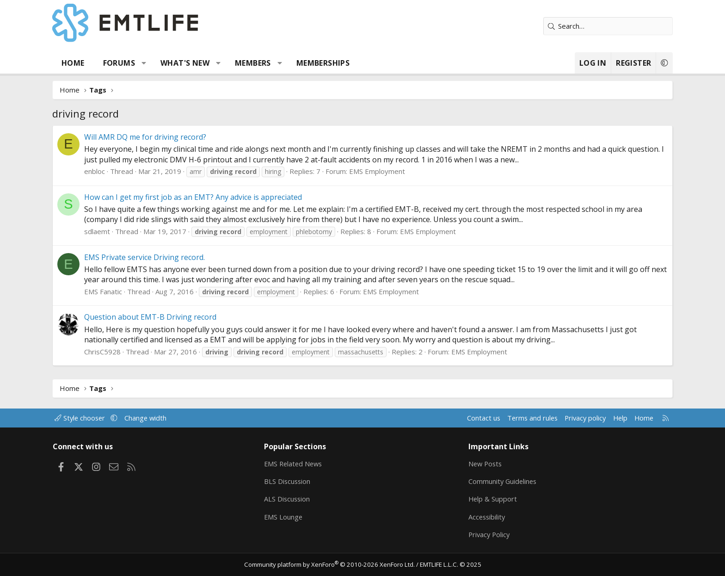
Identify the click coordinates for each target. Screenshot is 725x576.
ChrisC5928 (119, 351)
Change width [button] (166, 416)
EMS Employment (394, 171)
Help (600, 416)
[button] (160, 63)
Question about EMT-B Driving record (167, 317)
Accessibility (482, 516)
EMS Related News (301, 462)
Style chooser (100, 416)
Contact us (459, 416)
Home (89, 63)
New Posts (480, 462)
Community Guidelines (498, 480)
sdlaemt (114, 231)
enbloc (111, 171)
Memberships (339, 63)
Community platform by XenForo (331, 565)
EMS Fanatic (120, 291)
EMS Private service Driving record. (161, 257)
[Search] (591, 26)
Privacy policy (563, 416)
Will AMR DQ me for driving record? (162, 137)
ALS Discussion (294, 498)
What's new (201, 63)
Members (270, 63)
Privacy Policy (484, 534)
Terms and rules (509, 416)
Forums (136, 63)
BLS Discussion (294, 480)
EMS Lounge (290, 516)
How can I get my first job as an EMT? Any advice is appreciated (210, 197)
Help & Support (487, 498)
